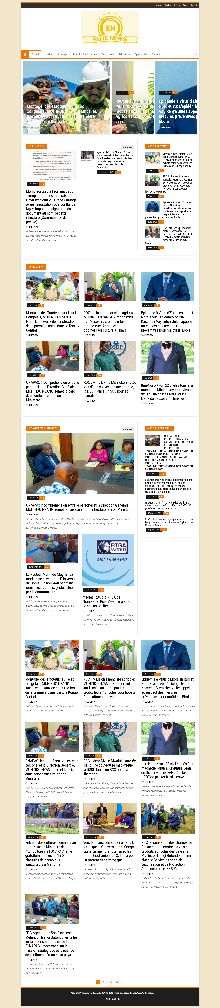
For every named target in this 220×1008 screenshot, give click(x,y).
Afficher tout (127, 147)
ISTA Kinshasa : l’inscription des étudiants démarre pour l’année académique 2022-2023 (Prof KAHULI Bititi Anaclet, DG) (169, 505)
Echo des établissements (85, 54)
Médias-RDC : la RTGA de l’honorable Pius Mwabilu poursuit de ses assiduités (107, 601)
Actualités (48, 54)
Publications (124, 54)
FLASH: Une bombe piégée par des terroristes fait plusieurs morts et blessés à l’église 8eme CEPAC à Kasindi (169, 522)
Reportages (63, 54)
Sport (185, 5)
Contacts (194, 5)
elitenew (34, 127)
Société (168, 5)
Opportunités (141, 54)
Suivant (119, 982)
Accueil (159, 5)
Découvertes (108, 54)
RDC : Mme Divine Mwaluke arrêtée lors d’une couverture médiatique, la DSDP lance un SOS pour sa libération (110, 389)
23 (110, 982)
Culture (177, 5)
